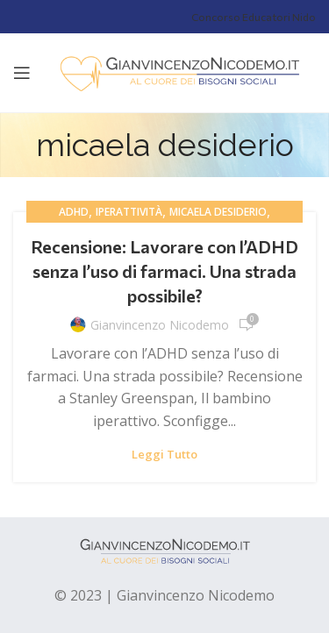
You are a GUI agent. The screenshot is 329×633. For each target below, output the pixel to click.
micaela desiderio (218, 211)
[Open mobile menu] (21, 72)
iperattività (129, 211)
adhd (74, 211)
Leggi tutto (164, 454)
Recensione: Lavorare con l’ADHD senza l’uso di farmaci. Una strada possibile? (164, 271)
